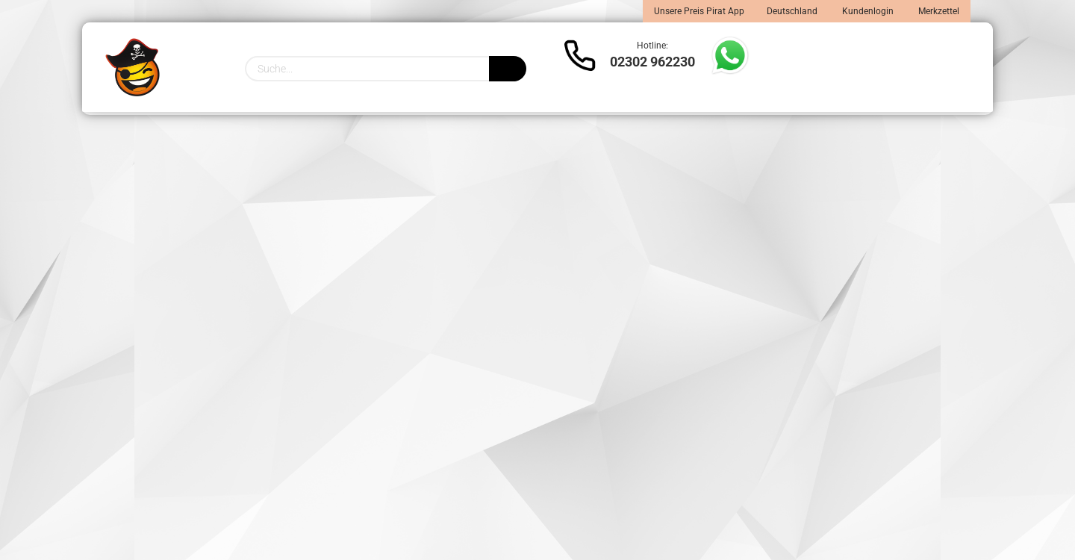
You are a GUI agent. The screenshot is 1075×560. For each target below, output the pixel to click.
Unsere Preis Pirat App (699, 11)
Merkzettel (937, 11)
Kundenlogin (867, 11)
